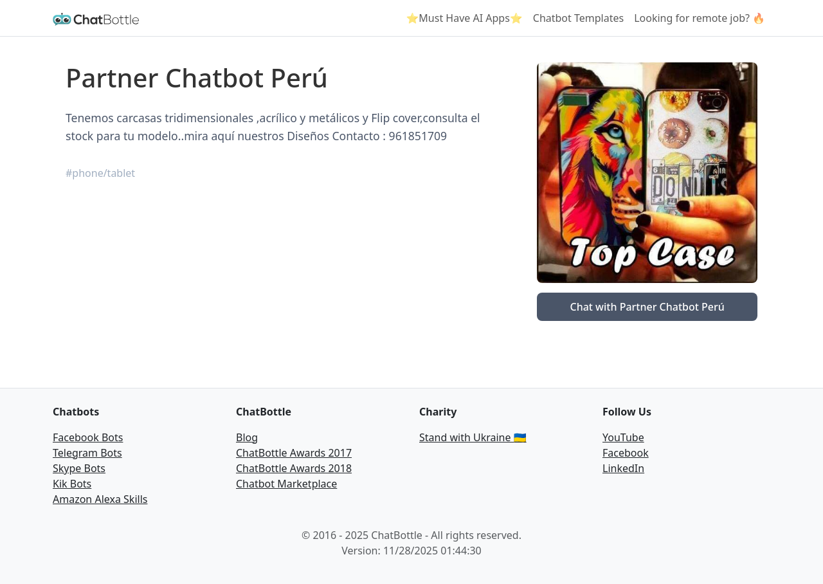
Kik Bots (72, 484)
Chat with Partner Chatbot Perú (647, 307)
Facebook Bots (88, 437)
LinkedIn (623, 468)
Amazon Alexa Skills (100, 499)
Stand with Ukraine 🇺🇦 (473, 437)
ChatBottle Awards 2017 (294, 453)
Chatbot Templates (578, 18)
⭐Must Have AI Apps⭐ (464, 18)
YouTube (623, 437)
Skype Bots (79, 468)
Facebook (625, 453)
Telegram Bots (87, 453)
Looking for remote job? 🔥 (699, 18)
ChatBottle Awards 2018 (294, 468)
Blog (247, 437)
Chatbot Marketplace (286, 484)
